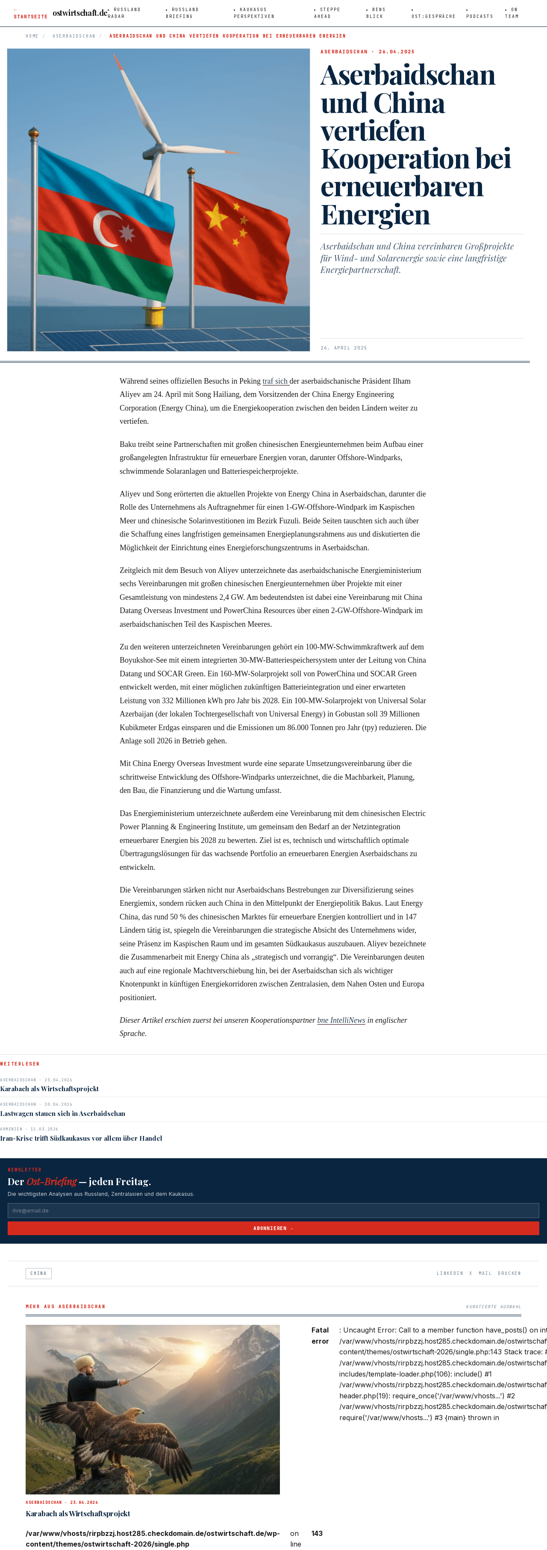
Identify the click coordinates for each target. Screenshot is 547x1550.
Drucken (509, 1273)
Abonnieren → (273, 1228)
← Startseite (31, 13)
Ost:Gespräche (434, 16)
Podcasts (480, 16)
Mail (485, 1273)
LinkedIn (450, 1273)
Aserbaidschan (74, 36)
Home (32, 36)
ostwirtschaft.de (80, 13)
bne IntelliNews (341, 1020)
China (38, 1273)
